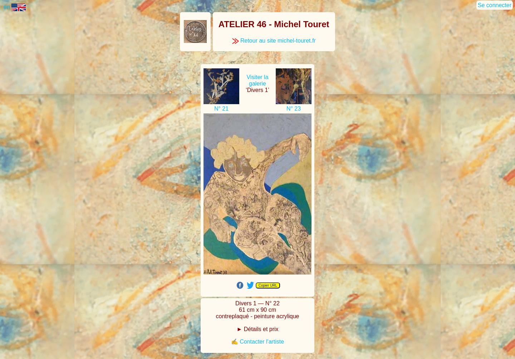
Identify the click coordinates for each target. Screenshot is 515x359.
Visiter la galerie (257, 80)
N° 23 (293, 109)
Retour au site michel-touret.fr (274, 41)
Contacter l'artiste (262, 342)
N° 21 (221, 109)
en (15, 7)
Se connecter (494, 5)
